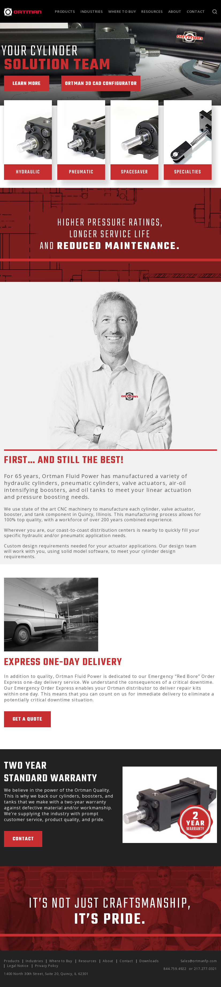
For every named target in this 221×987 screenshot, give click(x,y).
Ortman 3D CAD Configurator (105, 84)
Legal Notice (18, 965)
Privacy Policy (46, 965)
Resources (152, 11)
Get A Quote (27, 719)
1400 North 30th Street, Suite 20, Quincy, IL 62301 (46, 974)
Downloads (149, 961)
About (175, 11)
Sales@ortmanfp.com (199, 961)
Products (65, 11)
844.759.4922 (174, 968)
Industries (92, 11)
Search (214, 11)
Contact (196, 11)
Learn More (27, 84)
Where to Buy (122, 11)
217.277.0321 (205, 968)
